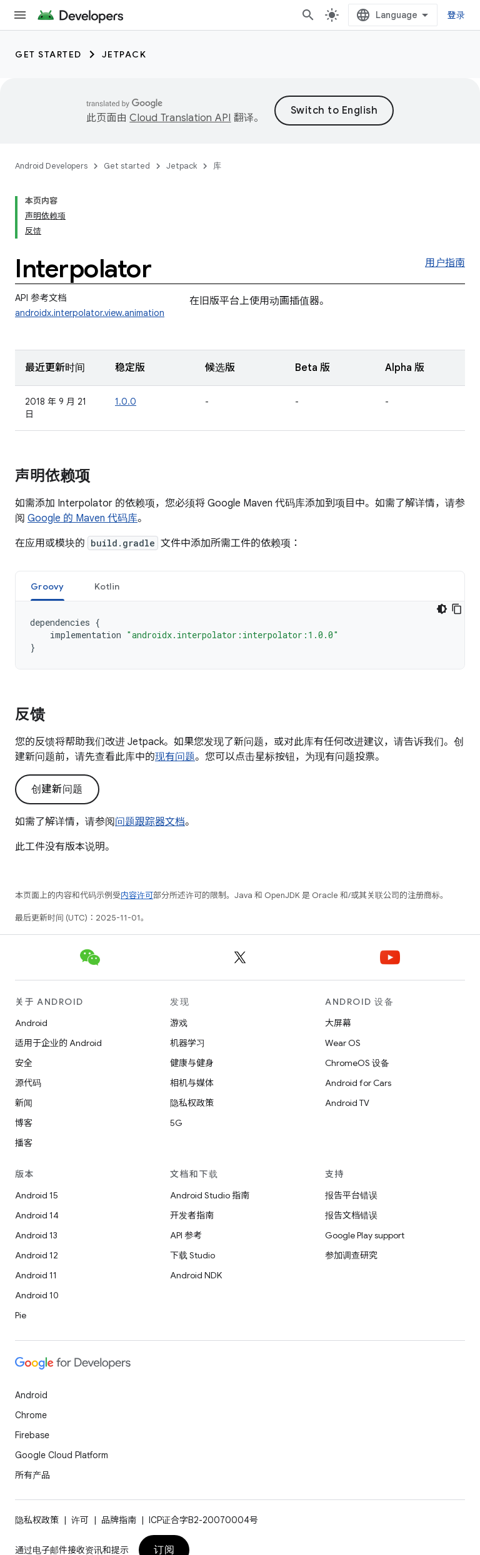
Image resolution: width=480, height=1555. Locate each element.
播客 (23, 1142)
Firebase (32, 1435)
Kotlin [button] (107, 586)
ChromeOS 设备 (357, 1063)
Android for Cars (358, 1082)
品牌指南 (118, 1520)
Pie (20, 1315)
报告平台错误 (351, 1195)
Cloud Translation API (180, 118)
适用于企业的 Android (58, 1043)
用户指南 (445, 263)
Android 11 (36, 1275)
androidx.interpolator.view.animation (89, 312)
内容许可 (137, 895)
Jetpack (124, 54)
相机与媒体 (192, 1082)
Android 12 (36, 1255)
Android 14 (37, 1215)
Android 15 (36, 1195)
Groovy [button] (47, 586)
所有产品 (32, 1475)
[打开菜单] (20, 15)
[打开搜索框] (308, 14)
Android (31, 1023)
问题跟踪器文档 (150, 822)
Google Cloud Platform (61, 1455)
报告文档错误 (351, 1215)
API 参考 (186, 1235)
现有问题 (175, 757)
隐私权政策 (192, 1102)
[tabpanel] (240, 635)
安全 (23, 1063)
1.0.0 (125, 401)
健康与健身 (192, 1063)
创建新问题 (57, 789)
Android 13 (36, 1235)
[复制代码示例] (456, 608)
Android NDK (196, 1275)
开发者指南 (192, 1215)
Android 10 (37, 1295)
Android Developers (51, 165)
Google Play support (364, 1235)
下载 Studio (192, 1255)
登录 (457, 15)
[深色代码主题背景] (441, 608)
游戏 (179, 1023)
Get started (48, 54)
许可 (80, 1520)
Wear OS (343, 1043)
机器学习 (187, 1043)
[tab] (47, 586)
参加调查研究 (351, 1255)
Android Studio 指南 (209, 1195)
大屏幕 (338, 1023)
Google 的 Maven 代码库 (83, 518)
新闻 (23, 1102)
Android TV (347, 1102)
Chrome (31, 1415)
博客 (23, 1122)
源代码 (28, 1082)
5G (176, 1122)
